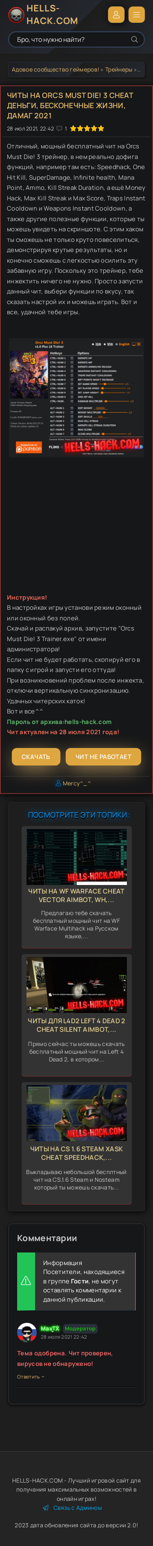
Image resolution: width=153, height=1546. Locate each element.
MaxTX (50, 1328)
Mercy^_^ (77, 783)
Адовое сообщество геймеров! (55, 69)
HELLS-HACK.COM (52, 14)
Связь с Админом (72, 1507)
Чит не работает (103, 756)
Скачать (36, 756)
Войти (116, 15)
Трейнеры (118, 69)
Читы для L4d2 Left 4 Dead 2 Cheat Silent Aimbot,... (76, 1025)
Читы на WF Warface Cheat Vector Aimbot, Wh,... (76, 895)
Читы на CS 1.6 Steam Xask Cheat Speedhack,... (76, 1153)
